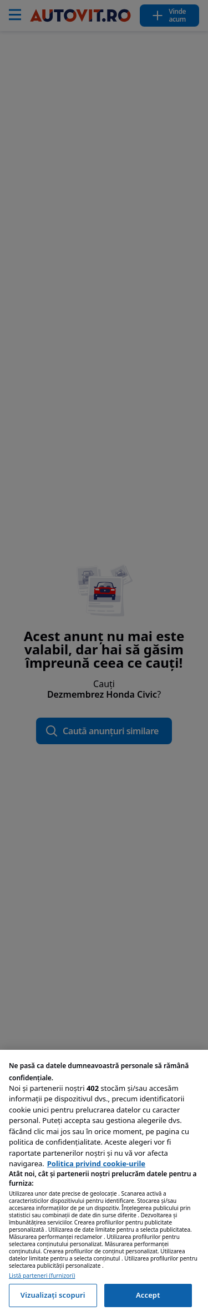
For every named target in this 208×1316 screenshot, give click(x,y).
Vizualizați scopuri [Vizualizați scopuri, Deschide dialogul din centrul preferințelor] (53, 1295)
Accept (148, 1295)
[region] (104, 1183)
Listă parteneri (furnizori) (42, 1275)
